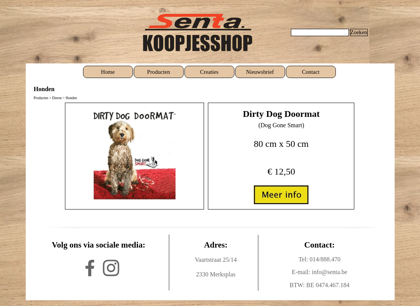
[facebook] (90, 268)
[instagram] (111, 268)
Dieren (56, 98)
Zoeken (358, 32)
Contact (311, 72)
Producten (158, 72)
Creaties (209, 72)
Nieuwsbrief (260, 72)
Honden (71, 98)
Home (108, 72)
